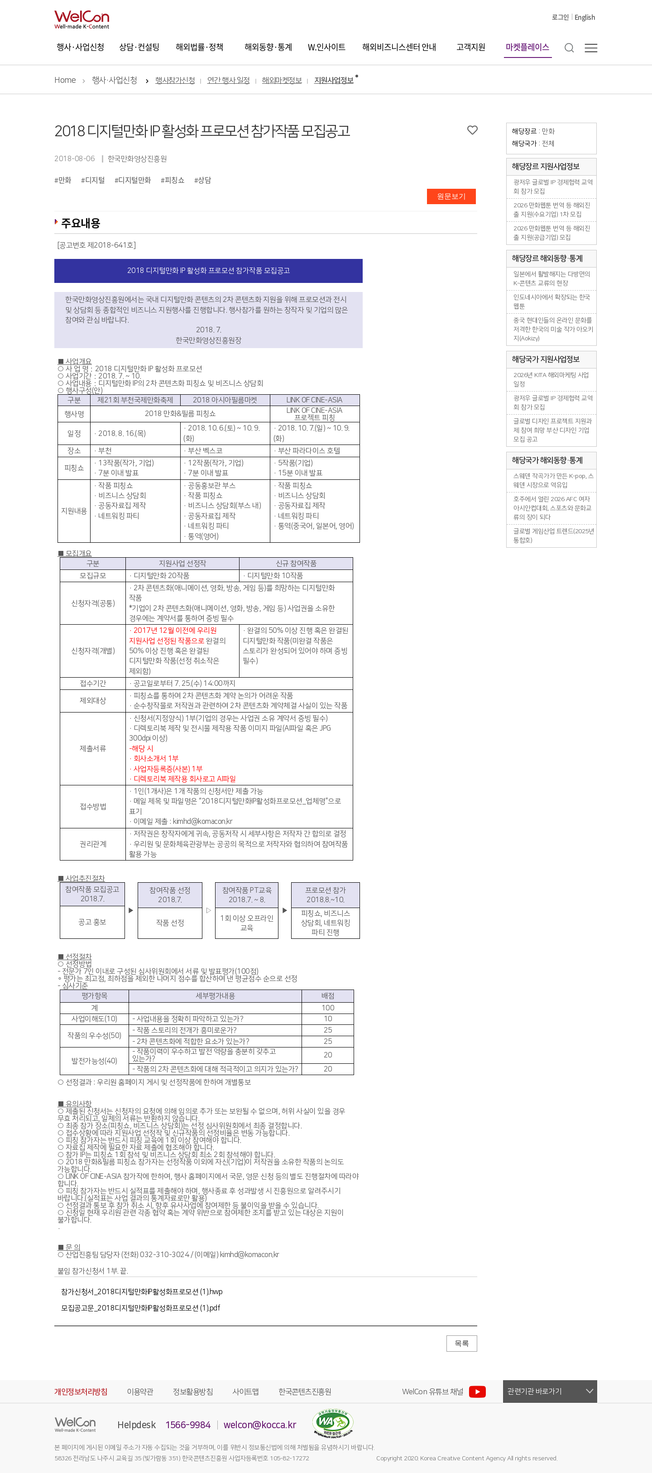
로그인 (560, 16)
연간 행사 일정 (228, 81)
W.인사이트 (326, 47)
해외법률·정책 (199, 47)
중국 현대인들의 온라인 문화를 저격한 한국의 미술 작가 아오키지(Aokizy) (553, 329)
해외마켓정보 (282, 81)
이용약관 (140, 1392)
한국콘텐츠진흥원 (304, 1392)
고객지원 (470, 47)
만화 (65, 179)
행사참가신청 (175, 81)
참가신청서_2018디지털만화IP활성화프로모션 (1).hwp (141, 1292)
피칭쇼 (175, 179)
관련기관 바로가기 (535, 1391)
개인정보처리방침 (80, 1392)
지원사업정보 (334, 81)
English (585, 16)
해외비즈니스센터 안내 (399, 47)
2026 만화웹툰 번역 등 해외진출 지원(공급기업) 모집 (551, 233)
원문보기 (451, 196)
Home (65, 80)
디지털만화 (134, 179)
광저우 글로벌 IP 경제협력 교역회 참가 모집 (553, 187)
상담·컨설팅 (139, 47)
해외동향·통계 (268, 47)
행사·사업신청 (80, 47)
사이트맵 (245, 1392)
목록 (462, 1343)
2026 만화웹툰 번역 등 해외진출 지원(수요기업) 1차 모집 (551, 210)
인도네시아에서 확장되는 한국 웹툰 (551, 302)
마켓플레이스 (527, 47)
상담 (204, 179)
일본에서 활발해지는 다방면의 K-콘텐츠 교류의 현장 (551, 279)
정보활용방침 (192, 1392)
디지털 (95, 179)
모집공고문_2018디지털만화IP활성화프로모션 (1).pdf (140, 1308)
